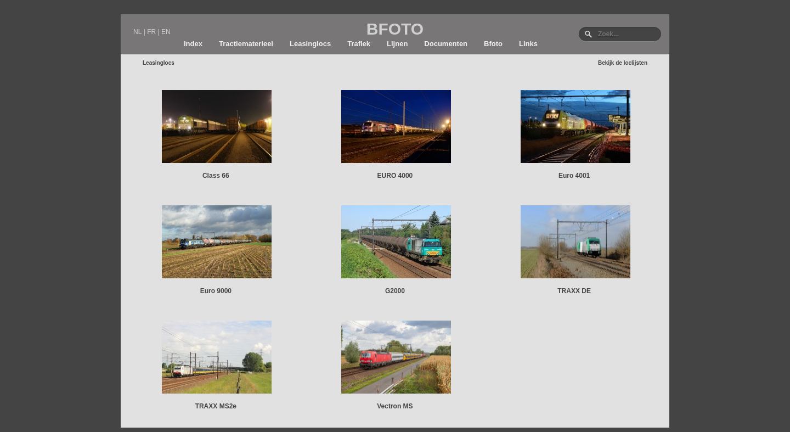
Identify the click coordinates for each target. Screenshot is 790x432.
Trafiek (358, 44)
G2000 (395, 291)
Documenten (445, 44)
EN (166, 32)
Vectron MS (395, 406)
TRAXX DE (574, 291)
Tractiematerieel (246, 44)
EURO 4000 (395, 175)
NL (137, 32)
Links (528, 44)
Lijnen (397, 44)
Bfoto (493, 44)
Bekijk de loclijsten (622, 63)
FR (151, 32)
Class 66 (215, 175)
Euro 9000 (216, 291)
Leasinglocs (310, 44)
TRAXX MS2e (215, 406)
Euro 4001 (574, 175)
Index (193, 44)
